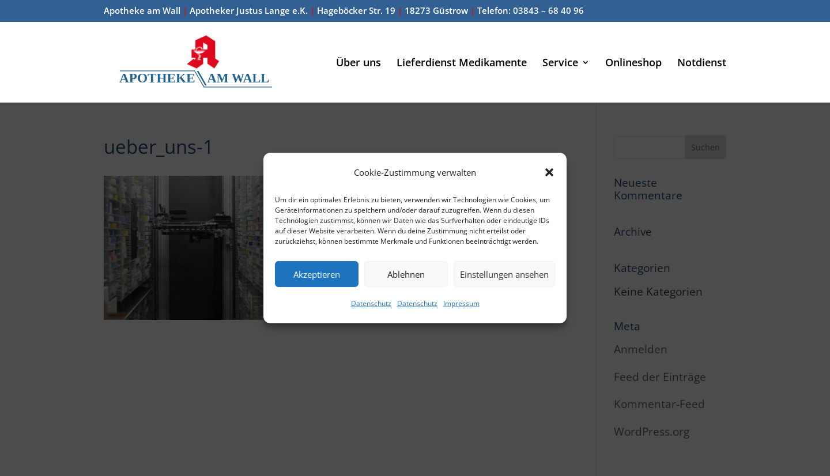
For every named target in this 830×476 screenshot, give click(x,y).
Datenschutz (371, 303)
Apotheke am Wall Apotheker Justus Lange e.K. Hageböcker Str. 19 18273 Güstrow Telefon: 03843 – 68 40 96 (344, 11)
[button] (549, 172)
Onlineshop (633, 63)
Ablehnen (406, 274)
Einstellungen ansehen (504, 274)
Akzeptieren (316, 274)
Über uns (358, 63)
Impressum (461, 303)
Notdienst (701, 63)
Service (560, 63)
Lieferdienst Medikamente (462, 63)
